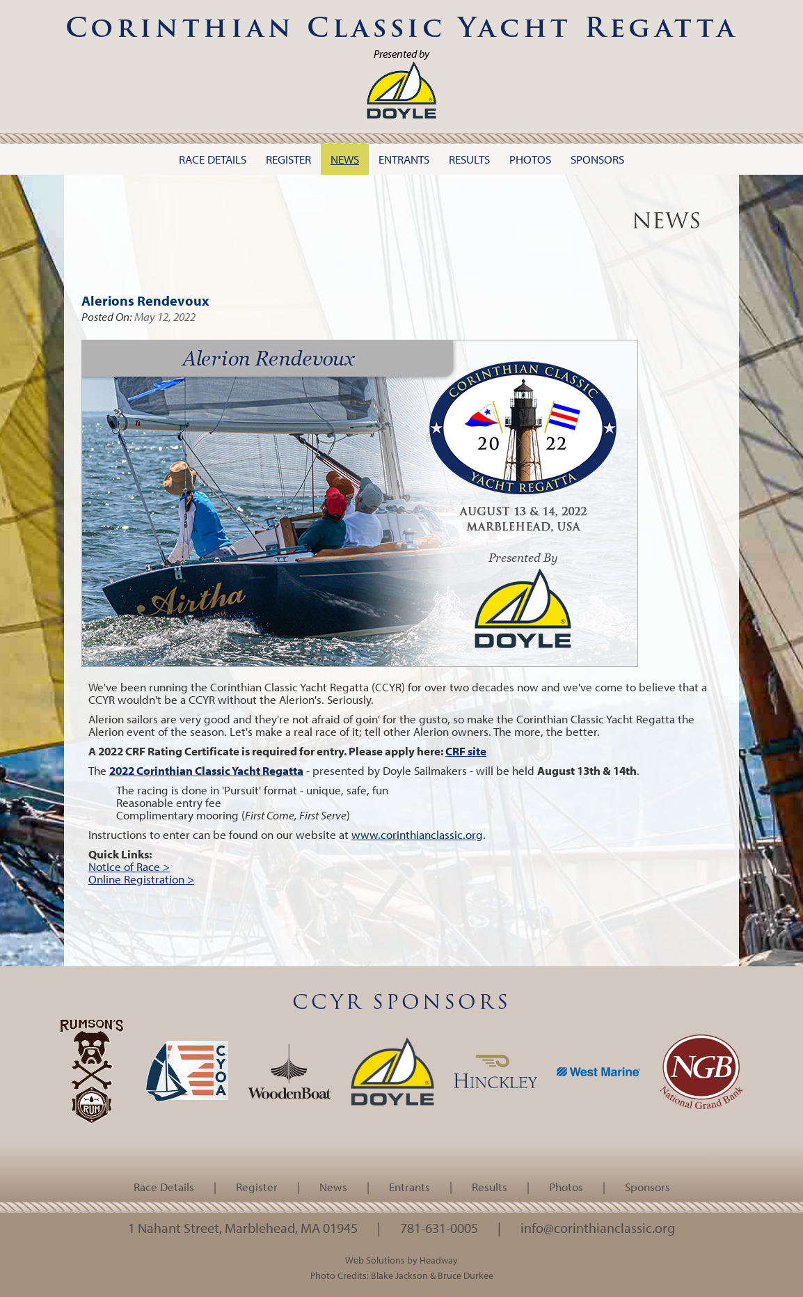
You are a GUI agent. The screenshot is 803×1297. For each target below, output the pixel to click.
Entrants (409, 1186)
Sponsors (647, 1186)
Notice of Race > (129, 866)
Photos (566, 1186)
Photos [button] (530, 159)
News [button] (345, 159)
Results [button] (469, 159)
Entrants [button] (404, 159)
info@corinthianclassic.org (597, 1227)
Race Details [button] (212, 159)
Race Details (164, 1186)
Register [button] (288, 159)
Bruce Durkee (465, 1275)
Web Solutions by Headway (401, 1259)
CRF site (465, 751)
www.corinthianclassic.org (417, 834)
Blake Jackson (399, 1275)
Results (489, 1186)
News (333, 1186)
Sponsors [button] (597, 159)
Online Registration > (141, 879)
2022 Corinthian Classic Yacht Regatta (206, 770)
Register (257, 1186)
